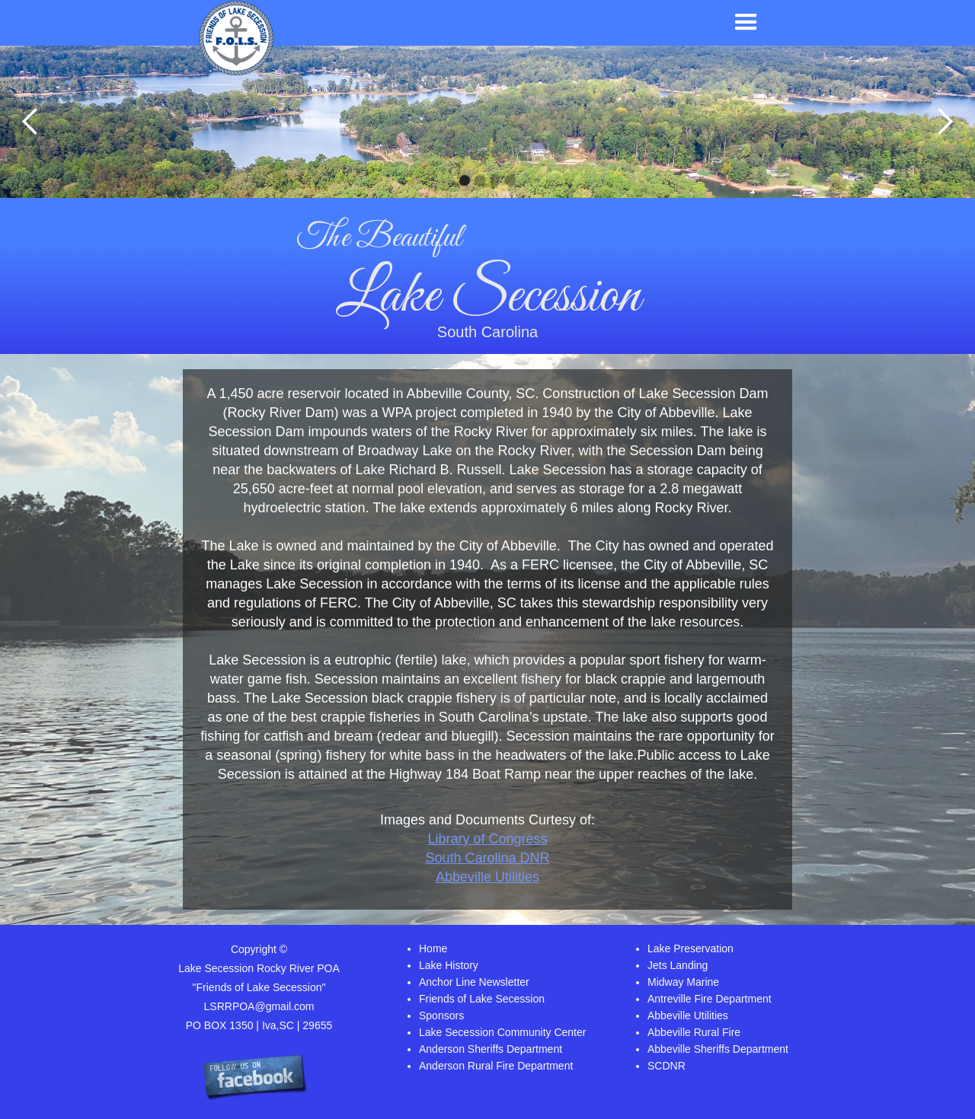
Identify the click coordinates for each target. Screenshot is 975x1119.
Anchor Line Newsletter (474, 982)
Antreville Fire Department (709, 999)
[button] (746, 22)
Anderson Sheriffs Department (490, 1049)
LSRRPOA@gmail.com (259, 1006)
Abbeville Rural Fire (693, 1032)
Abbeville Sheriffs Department (717, 1049)
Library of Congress (487, 838)
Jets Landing (677, 965)
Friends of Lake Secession (482, 999)
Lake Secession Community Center (502, 1032)
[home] (236, 38)
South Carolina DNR (487, 858)
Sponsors (441, 1015)
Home (433, 948)
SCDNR (666, 1066)
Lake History (448, 965)
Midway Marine (683, 982)
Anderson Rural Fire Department (496, 1066)
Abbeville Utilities (487, 877)
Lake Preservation (690, 948)
